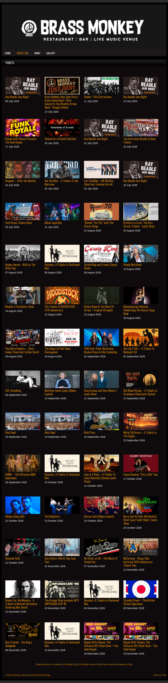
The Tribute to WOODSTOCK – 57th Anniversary (61, 308)
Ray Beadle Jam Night (17, 97)
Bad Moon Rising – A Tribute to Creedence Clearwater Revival (140, 392)
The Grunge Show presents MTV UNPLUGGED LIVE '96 (62, 602)
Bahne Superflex (53, 223)
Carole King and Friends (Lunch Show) (100, 266)
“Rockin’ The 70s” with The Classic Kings (98, 224)
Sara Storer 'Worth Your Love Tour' (60, 560)
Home (8, 53)
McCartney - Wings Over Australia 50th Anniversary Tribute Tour (137, 561)
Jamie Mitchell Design (40, 675)
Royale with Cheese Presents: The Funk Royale (21, 140)
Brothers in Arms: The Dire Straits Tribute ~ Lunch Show (139, 224)
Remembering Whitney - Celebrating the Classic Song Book (139, 310)
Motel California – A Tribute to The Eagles (140, 434)
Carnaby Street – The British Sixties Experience (139, 602)
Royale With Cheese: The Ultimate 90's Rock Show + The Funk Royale (101, 645)
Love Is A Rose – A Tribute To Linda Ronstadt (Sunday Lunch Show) (100, 478)
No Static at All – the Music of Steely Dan (100, 560)
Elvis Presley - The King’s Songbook (18, 644)
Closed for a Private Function (60, 139)
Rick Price (89, 432)
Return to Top (160, 675)
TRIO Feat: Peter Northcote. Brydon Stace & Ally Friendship (100, 350)
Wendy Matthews (132, 265)
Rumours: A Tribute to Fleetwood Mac (62, 266)
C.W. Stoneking (13, 390)
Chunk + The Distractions (97, 97)
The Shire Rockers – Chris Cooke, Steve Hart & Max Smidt (22, 350)
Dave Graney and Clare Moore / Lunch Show (100, 392)
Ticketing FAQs (71, 664)
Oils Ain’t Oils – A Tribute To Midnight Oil (138, 350)
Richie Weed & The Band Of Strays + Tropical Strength (99, 308)
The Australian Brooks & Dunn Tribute (139, 140)
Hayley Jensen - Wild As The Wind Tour (20, 266)
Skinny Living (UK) (14, 516)
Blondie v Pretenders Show (19, 307)
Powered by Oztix (124, 664)
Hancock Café (12, 558)
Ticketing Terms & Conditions (48, 664)
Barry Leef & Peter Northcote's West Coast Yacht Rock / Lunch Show (140, 519)
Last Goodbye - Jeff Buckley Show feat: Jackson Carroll (98, 182)
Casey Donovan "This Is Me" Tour (140, 474)
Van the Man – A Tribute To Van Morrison (61, 182)
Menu (37, 53)
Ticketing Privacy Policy (91, 664)
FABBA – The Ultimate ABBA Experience (20, 476)
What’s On (22, 53)
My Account (109, 664)
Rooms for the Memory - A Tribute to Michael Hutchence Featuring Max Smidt (21, 603)
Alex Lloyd (10, 432)
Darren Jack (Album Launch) (99, 516)
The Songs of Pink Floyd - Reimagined (58, 350)
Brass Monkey (14, 675)
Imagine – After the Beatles (20, 181)
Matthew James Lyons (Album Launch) (60, 392)
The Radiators (52, 516)
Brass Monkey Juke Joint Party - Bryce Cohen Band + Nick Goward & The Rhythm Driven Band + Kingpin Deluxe (62, 102)
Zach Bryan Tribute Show (18, 223)
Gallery (50, 53)
